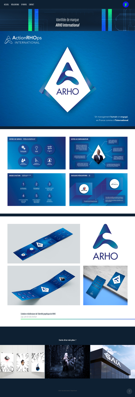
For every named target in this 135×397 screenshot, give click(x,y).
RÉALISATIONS (15, 4)
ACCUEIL (6, 4)
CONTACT (31, 4)
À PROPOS (24, 4)
